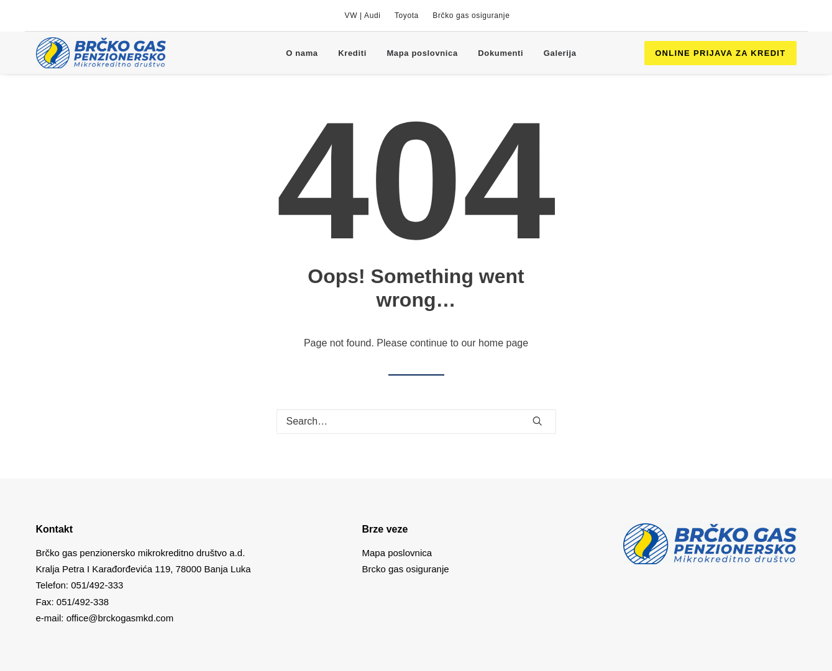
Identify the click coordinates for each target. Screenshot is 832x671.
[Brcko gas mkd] (101, 52)
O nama (302, 53)
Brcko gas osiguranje (405, 569)
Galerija (560, 53)
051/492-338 (81, 602)
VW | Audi (363, 15)
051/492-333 (97, 585)
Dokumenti (500, 53)
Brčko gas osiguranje (471, 15)
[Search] (416, 421)
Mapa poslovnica (422, 53)
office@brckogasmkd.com (120, 618)
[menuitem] (362, 15)
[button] (537, 421)
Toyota (407, 15)
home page (503, 343)
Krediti (352, 53)
